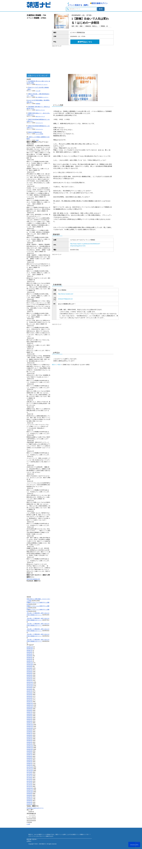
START (37, 140)
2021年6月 (29, 692)
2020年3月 (29, 719)
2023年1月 (29, 661)
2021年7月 (29, 691)
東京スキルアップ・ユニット (41, 84)
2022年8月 (29, 668)
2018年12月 (30, 745)
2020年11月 (30, 705)
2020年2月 (29, 721)
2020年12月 (30, 703)
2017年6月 (29, 777)
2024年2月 (29, 654)
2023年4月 (29, 657)
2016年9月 (29, 793)
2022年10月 (30, 664)
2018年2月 (29, 763)
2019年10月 (30, 728)
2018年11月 (30, 747)
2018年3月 (29, 761)
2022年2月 (29, 678)
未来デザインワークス (40, 109)
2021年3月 (29, 698)
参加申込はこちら (85, 42)
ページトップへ (134, 844)
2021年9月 (29, 687)
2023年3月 (29, 659)
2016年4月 (29, 802)
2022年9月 (29, 666)
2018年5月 (29, 758)
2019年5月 (29, 737)
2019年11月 (30, 726)
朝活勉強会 (38, 103)
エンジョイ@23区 (39, 133)
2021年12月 (30, 682)
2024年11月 (30, 647)
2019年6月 (29, 735)
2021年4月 (29, 696)
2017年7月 (29, 775)
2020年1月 (29, 722)
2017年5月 (29, 779)
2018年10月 (30, 749)
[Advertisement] (38, 46)
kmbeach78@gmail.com (65, 299)
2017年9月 (29, 772)
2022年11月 (30, 662)
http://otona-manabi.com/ (65, 294)
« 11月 (28, 824)
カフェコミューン (39, 122)
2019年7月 (29, 733)
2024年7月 (29, 650)
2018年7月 (29, 754)
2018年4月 (29, 760)
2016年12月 (30, 788)
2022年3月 (29, 677)
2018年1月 (29, 765)
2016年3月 (29, 804)
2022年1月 (29, 680)
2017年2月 (29, 784)
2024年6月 (29, 652)
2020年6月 (29, 714)
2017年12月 (30, 767)
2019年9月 (29, 730)
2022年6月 (29, 671)
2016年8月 (29, 795)
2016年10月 (30, 791)
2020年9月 (29, 708)
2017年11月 (30, 768)
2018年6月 (29, 756)
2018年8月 (29, 753)
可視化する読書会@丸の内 (35, 132)
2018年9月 (29, 751)
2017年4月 (29, 781)
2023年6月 (29, 655)
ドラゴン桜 (38, 90)
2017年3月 (29, 783)
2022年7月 (29, 669)
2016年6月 (29, 798)
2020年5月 (29, 715)
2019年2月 (29, 742)
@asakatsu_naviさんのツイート (35, 808)
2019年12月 (30, 724)
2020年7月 (29, 712)
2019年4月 (29, 738)
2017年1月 (29, 786)
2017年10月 (30, 770)
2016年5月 (29, 800)
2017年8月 (29, 774)
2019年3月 (29, 740)
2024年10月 (30, 648)
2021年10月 (30, 685)
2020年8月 (29, 710)
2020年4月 (29, 717)
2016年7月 (29, 797)
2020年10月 (30, 707)
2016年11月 (30, 790)
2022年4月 (29, 675)
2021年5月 (29, 694)
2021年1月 (29, 701)
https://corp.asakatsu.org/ (33, 579)
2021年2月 (29, 700)
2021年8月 (29, 689)
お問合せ (29, 841)
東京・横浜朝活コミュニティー (42, 97)
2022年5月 (29, 673)
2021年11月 (30, 684)
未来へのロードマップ (40, 116)
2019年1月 (29, 744)
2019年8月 (29, 731)
